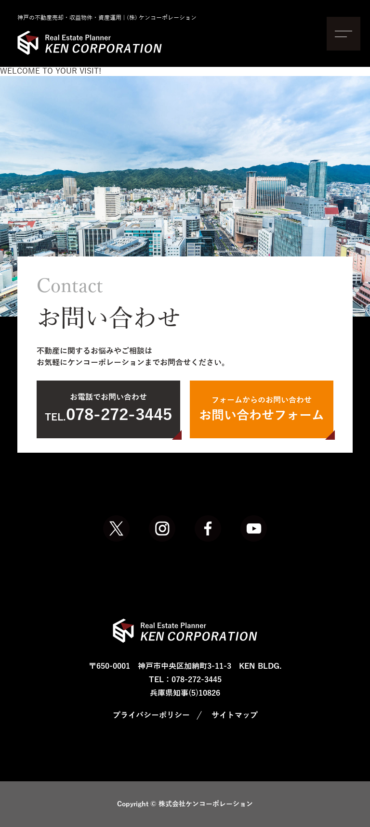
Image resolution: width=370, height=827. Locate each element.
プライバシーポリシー (151, 715)
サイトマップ (234, 715)
